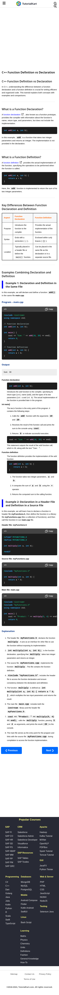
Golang (8, 893)
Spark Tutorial (46, 851)
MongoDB (25, 882)
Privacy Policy (45, 974)
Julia (7, 901)
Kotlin (8, 905)
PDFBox (43, 847)
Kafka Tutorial (46, 836)
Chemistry (25, 944)
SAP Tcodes (23, 862)
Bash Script (26, 922)
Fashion (24, 955)
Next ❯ (50, 750)
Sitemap (13, 974)
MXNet (43, 840)
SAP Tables (23, 858)
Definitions (25, 951)
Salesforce (22, 832)
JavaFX (43, 866)
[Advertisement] (29, 38)
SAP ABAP (10, 851)
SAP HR (9, 840)
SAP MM (9, 855)
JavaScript (45, 893)
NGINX (43, 897)
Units (22, 947)
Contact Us (29, 974)
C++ (7, 886)
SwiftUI (24, 912)
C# (6, 882)
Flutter (24, 904)
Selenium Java (47, 912)
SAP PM (9, 862)
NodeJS (43, 901)
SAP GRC (10, 866)
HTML (43, 886)
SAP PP (9, 859)
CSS (42, 890)
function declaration (12, 114)
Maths (23, 936)
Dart (7, 890)
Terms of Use (29, 979)
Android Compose (29, 900)
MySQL (24, 886)
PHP (42, 882)
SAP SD (9, 844)
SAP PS (9, 847)
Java (7, 897)
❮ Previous (11, 750)
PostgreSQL (26, 890)
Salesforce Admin (26, 836)
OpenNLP (44, 844)
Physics (24, 940)
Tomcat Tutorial (47, 855)
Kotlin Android (27, 908)
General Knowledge (29, 959)
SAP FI (8, 832)
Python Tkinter (46, 869)
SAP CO (9, 836)
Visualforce (23, 844)
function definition (11, 163)
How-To (23, 962)
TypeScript (10, 923)
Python (8, 908)
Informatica (23, 847)
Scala (8, 916)
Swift (7, 920)
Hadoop (43, 832)
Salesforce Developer (27, 840)
